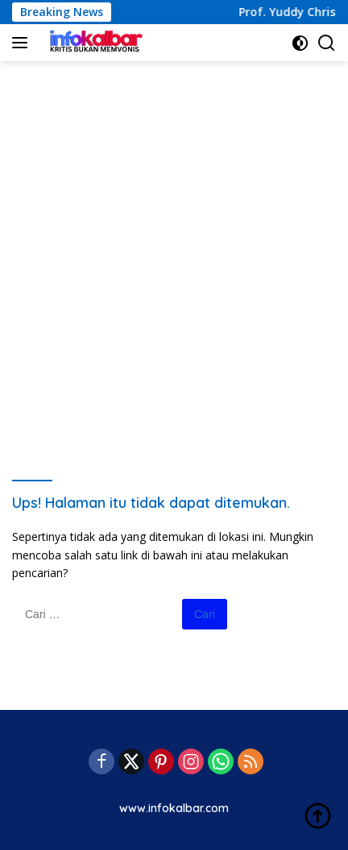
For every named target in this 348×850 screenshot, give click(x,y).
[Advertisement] (174, 251)
